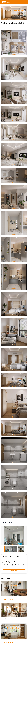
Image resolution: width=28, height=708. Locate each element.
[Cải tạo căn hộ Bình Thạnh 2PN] (14, 634)
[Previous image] (2, 549)
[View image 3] (21, 549)
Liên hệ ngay (14, 570)
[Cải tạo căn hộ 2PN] (14, 591)
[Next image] (26, 549)
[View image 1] (7, 549)
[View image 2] (14, 549)
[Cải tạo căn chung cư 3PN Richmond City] (14, 613)
